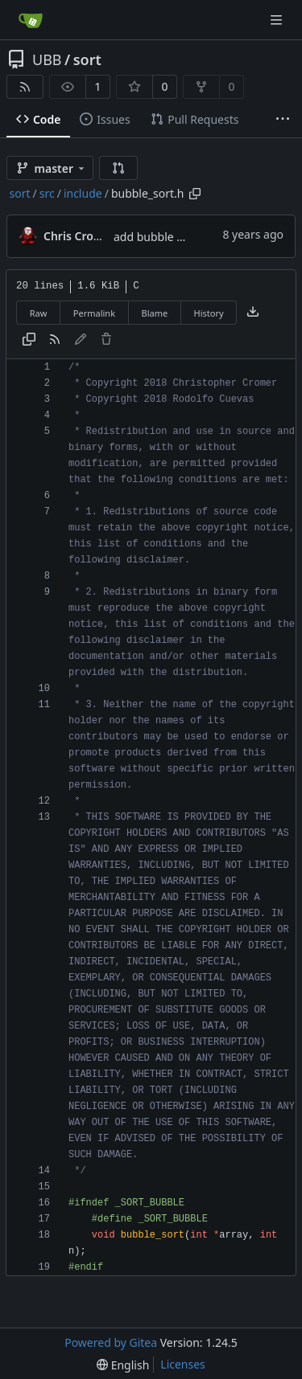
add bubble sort (155, 236)
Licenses (182, 1364)
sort (87, 59)
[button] (118, 168)
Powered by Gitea (110, 1342)
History (209, 313)
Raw (39, 313)
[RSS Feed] (24, 87)
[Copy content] (29, 340)
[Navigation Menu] (278, 19)
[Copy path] (195, 193)
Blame (154, 313)
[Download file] (253, 312)
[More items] (283, 119)
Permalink (94, 313)
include (83, 193)
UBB (47, 59)
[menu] (123, 1365)
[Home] (30, 20)
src (47, 193)
